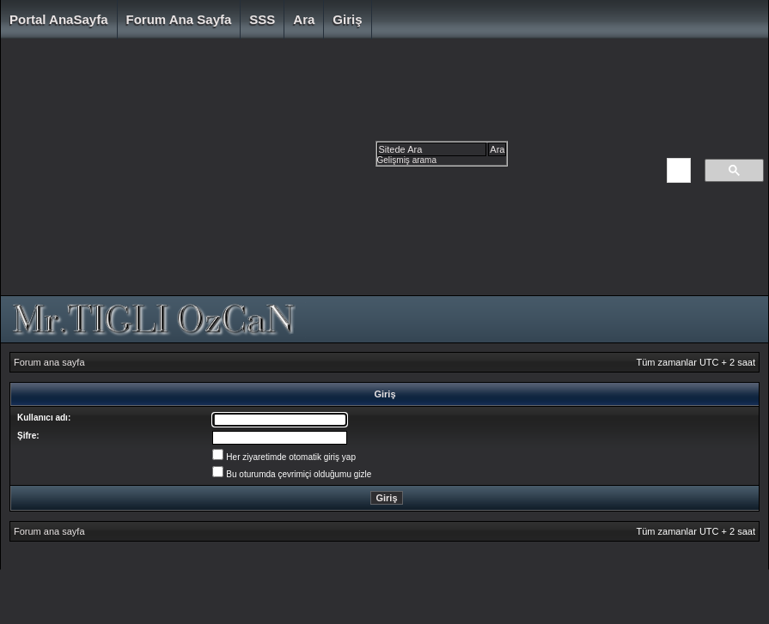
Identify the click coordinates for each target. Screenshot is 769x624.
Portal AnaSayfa (58, 19)
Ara (303, 19)
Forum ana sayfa (179, 19)
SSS (262, 19)
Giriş (347, 19)
